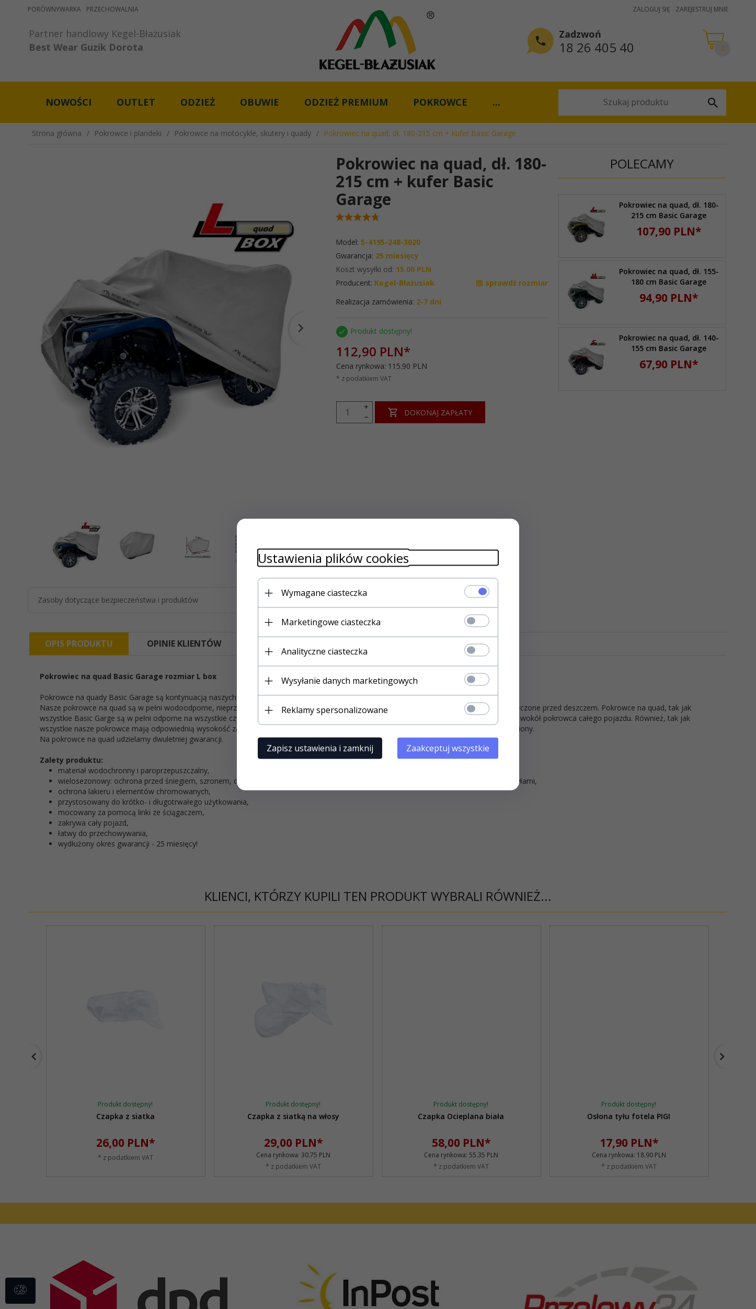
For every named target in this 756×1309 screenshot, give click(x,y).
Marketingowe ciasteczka (331, 622)
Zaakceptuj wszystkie (447, 748)
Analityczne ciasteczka (324, 651)
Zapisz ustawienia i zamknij (320, 748)
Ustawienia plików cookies (333, 558)
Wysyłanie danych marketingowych (349, 680)
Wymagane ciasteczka (324, 593)
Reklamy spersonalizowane (334, 710)
